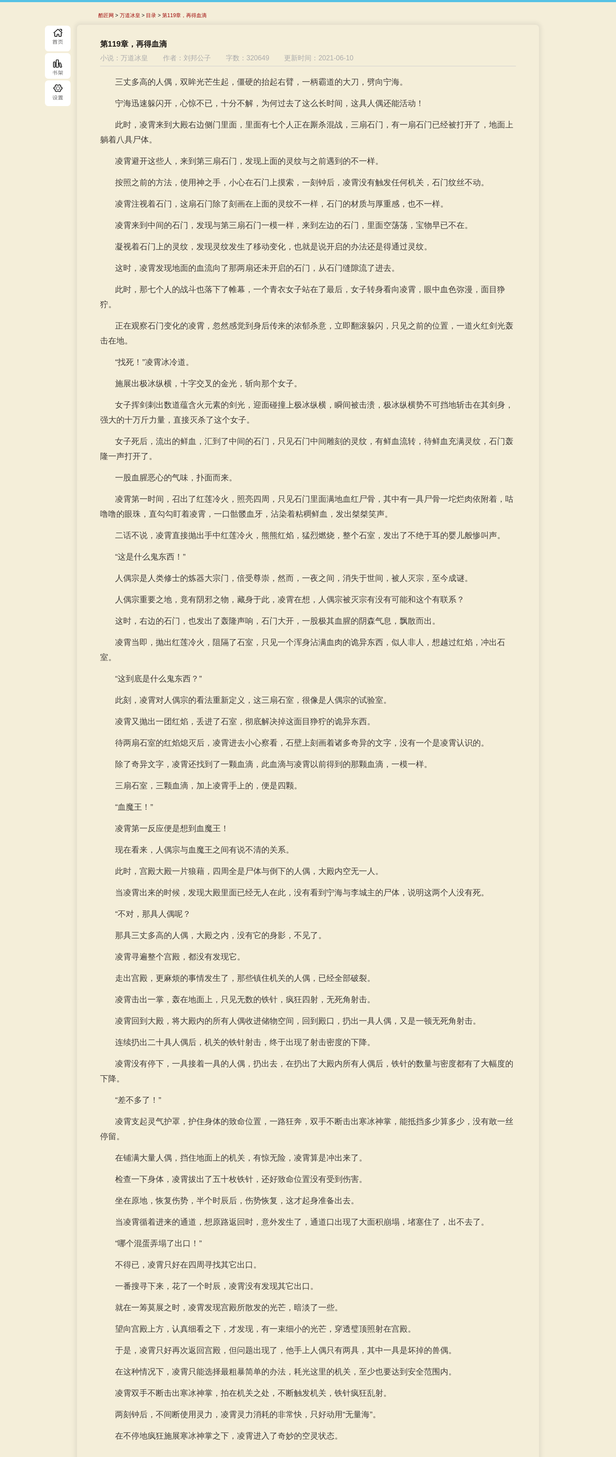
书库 (58, 66)
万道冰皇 (130, 15)
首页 (58, 38)
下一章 (377, 1412)
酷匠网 (106, 15)
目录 (58, 93)
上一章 (223, 1412)
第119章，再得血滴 (184, 15)
